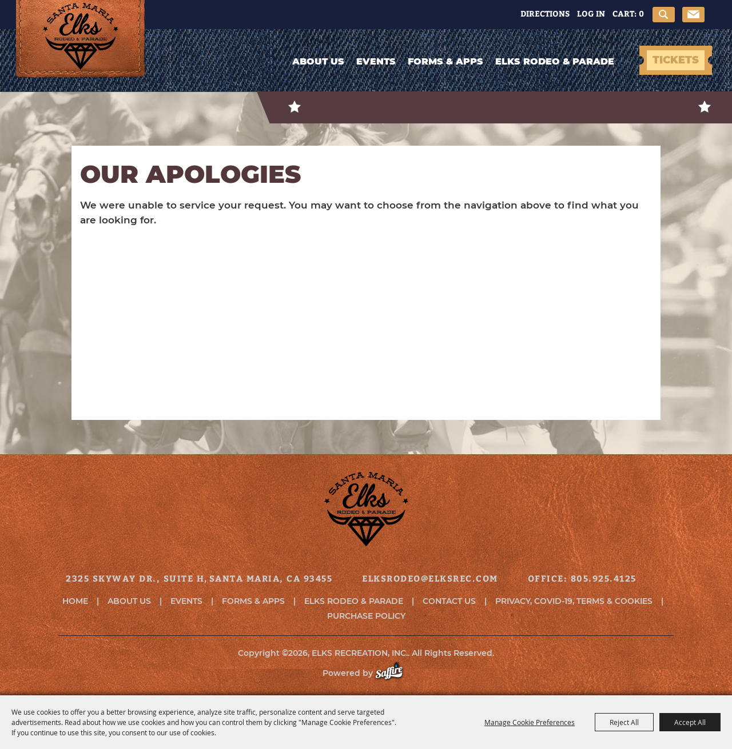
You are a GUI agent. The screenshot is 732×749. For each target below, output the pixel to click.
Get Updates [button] (693, 14)
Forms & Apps (445, 61)
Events (376, 61)
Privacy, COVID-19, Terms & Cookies (574, 601)
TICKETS (676, 60)
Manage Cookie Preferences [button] (529, 722)
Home (75, 601)
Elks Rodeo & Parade (554, 61)
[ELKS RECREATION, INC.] (80, 50)
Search (664, 14)
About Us (318, 61)
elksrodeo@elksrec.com (430, 578)
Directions (545, 13)
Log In (591, 13)
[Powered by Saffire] (395, 673)
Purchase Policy (366, 616)
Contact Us (449, 601)
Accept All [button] (690, 722)
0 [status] (641, 13)
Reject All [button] (624, 722)
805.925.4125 (603, 578)
